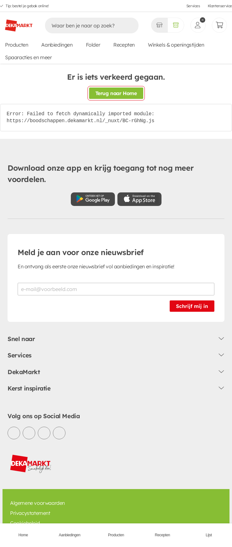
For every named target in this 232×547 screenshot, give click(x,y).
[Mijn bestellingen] (219, 25)
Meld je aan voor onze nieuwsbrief (81, 252)
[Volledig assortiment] (175, 25)
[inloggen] (198, 25)
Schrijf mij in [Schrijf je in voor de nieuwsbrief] (192, 306)
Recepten (124, 45)
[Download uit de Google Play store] (93, 199)
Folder (93, 45)
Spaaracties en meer (28, 57)
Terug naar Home (116, 93)
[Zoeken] (85, 25)
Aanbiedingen (56, 45)
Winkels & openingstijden (176, 45)
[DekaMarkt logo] (18, 22)
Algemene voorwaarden (37, 503)
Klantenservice (220, 5)
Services (193, 5)
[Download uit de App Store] (139, 199)
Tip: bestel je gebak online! (27, 5)
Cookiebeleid (25, 523)
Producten (16, 45)
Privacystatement (30, 513)
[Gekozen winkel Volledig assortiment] (159, 25)
